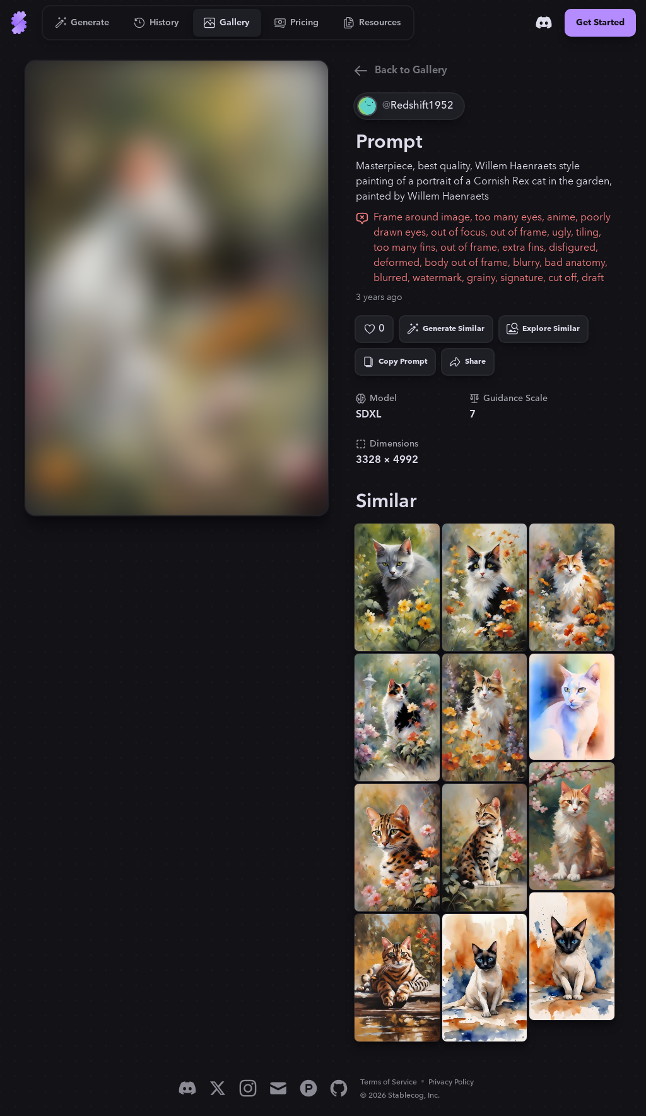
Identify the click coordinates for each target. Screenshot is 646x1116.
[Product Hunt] (308, 1088)
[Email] (278, 1088)
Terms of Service (388, 1082)
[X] (218, 1088)
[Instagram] (248, 1088)
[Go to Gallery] (227, 22)
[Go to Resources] (372, 22)
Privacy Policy (451, 1082)
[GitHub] (339, 1088)
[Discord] (543, 22)
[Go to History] (157, 22)
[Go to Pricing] (296, 22)
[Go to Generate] (82, 22)
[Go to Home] (19, 22)
